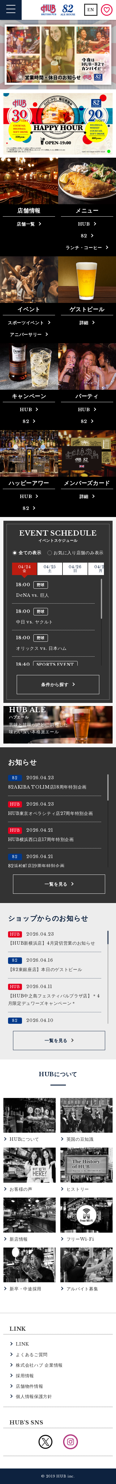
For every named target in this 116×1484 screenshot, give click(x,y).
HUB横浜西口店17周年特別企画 (41, 839)
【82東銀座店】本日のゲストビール (45, 969)
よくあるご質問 (32, 1354)
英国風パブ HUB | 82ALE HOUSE (58, 10)
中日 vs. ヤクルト (34, 622)
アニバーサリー (26, 334)
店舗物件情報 (29, 1386)
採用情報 (25, 1375)
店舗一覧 (26, 224)
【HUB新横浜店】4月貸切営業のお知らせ (51, 943)
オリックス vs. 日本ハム (41, 648)
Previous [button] (9, 55)
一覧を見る (56, 884)
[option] (58, 55)
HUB (84, 224)
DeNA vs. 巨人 (32, 595)
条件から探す (54, 684)
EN (90, 9)
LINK (22, 1344)
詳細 (83, 323)
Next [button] (107, 55)
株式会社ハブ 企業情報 (39, 1365)
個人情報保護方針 (34, 1396)
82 (84, 236)
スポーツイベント (26, 323)
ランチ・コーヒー (84, 247)
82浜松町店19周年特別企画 (36, 866)
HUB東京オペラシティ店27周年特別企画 (50, 813)
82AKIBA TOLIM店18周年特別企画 (47, 787)
